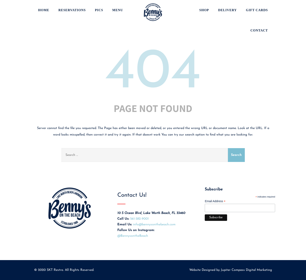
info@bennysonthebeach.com (154, 224)
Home (43, 10)
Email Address (215, 201)
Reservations (72, 10)
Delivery (227, 10)
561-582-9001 (139, 218)
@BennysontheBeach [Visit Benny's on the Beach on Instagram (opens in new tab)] (132, 236)
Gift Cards (257, 10)
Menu (117, 10)
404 (153, 73)
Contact (259, 30)
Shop (204, 10)
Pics (99, 10)
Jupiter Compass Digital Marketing (246, 270)
